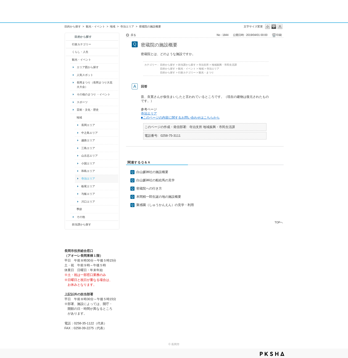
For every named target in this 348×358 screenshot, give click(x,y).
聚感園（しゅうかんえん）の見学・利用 (165, 205)
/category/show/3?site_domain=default (69, 44)
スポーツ (82, 102)
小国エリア (88, 163)
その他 (81, 217)
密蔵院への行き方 (149, 188)
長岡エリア (88, 125)
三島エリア (88, 148)
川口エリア (88, 201)
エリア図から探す (88, 67)
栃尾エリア (88, 186)
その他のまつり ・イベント (93, 94)
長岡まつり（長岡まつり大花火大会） (94, 84)
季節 (79, 209)
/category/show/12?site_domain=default (69, 52)
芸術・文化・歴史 (88, 109)
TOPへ (279, 222)
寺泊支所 (204, 64)
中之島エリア (89, 132)
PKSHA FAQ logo (272, 354)
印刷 (279, 35)
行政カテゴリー (81, 44)
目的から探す (72, 26)
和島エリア (88, 171)
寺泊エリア (127, 26)
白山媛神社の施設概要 (152, 172)
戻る (133, 35)
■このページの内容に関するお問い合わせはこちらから (180, 117)
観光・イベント (95, 26)
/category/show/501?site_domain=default (73, 209)
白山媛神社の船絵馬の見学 (155, 180)
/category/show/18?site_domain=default (69, 60)
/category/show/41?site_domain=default (73, 117)
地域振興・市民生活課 (224, 64)
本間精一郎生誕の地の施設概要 (158, 196)
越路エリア (88, 140)
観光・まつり (206, 72)
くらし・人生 (80, 51)
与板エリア (88, 193)
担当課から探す (81, 224)
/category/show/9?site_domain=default (69, 224)
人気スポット (85, 75)
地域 (112, 26)
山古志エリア (89, 155)
